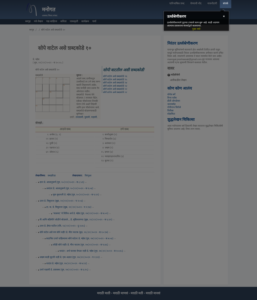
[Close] (224, 16)
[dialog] (196, 21)
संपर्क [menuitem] (225, 3)
